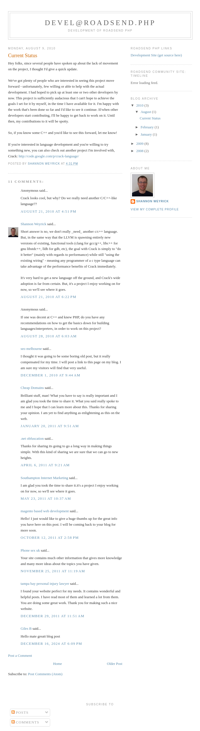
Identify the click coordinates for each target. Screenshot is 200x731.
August (146, 112)
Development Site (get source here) (156, 55)
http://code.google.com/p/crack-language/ (49, 156)
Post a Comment (20, 655)
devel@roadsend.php (100, 23)
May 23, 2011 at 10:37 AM (46, 498)
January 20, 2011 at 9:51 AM (50, 426)
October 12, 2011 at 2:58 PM (50, 537)
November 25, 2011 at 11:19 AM (53, 571)
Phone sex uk (30, 550)
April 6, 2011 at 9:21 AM (45, 465)
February (148, 127)
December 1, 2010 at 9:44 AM (51, 375)
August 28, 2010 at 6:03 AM (49, 336)
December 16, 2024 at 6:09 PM (51, 643)
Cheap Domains (32, 388)
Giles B (26, 628)
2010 (140, 105)
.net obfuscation (32, 438)
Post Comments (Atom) (45, 674)
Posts (20, 712)
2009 (140, 143)
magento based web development (45, 511)
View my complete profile (155, 209)
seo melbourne (31, 349)
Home (57, 664)
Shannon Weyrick (33, 224)
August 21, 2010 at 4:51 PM (48, 211)
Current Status (150, 118)
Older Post (114, 664)
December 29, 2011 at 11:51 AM (52, 616)
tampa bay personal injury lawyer (45, 583)
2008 (140, 151)
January (147, 134)
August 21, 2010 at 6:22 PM (48, 297)
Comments (25, 722)
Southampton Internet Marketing (44, 478)
